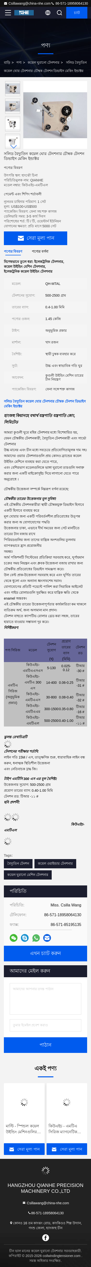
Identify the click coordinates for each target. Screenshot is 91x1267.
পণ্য (19, 62)
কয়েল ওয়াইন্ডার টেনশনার (55, 863)
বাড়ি (7, 62)
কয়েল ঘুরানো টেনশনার (43, 62)
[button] (13, 147)
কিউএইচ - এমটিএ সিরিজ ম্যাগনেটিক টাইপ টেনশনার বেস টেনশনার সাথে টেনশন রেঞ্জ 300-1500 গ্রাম (66, 1129)
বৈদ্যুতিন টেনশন (18, 863)
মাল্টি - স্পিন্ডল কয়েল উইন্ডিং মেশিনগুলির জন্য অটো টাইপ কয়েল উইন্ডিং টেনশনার (23, 1129)
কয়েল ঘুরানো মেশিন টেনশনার (27, 875)
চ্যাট (77, 13)
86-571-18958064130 (69, 3)
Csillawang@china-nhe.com (27, 3)
